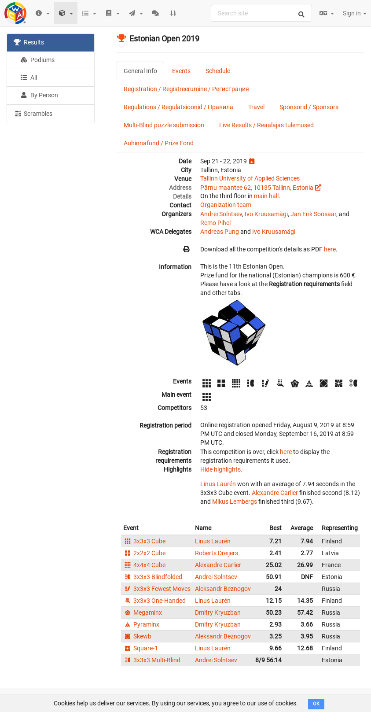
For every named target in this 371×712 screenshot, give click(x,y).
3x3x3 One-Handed (154, 600)
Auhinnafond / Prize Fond (159, 143)
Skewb (137, 636)
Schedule (218, 70)
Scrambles (33, 113)
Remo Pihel (215, 222)
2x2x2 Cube (144, 553)
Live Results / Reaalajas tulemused (266, 125)
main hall (266, 195)
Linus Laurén (218, 483)
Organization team (225, 204)
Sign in (355, 13)
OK (316, 704)
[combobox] (261, 13)
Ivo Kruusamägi (266, 214)
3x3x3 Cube (144, 541)
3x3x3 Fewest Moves (157, 588)
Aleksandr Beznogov (223, 588)
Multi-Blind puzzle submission (164, 125)
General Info (140, 70)
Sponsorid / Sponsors (308, 107)
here (330, 249)
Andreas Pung (219, 231)
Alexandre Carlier (275, 492)
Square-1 (140, 648)
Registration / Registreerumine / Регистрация (186, 88)
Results (29, 42)
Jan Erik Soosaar (313, 214)
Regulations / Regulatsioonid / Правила (178, 107)
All (28, 77)
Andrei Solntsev (221, 214)
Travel (256, 107)
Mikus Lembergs (234, 501)
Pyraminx (141, 624)
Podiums (37, 59)
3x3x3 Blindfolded (152, 576)
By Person (39, 95)
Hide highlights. (221, 469)
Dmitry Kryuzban (218, 612)
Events (181, 70)
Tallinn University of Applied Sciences (250, 178)
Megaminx (142, 612)
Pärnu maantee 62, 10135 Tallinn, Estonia (256, 187)
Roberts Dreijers (216, 553)
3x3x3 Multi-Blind (151, 660)
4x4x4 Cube (144, 564)
